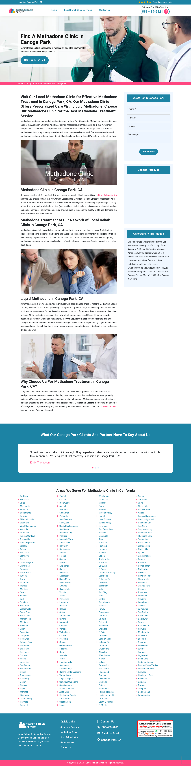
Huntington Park (145, 675)
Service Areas (66, 742)
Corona (62, 635)
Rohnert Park (26, 642)
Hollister (24, 625)
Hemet (102, 516)
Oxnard (62, 619)
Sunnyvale (64, 522)
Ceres (23, 592)
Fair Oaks (24, 552)
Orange (62, 642)
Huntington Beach (67, 695)
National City (104, 642)
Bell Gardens (144, 692)
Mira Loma (103, 688)
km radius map (148, 197)
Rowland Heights (106, 692)
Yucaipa (102, 532)
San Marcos (104, 602)
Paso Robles (65, 582)
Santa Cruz (25, 612)
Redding (24, 496)
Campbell (24, 635)
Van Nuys (142, 526)
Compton (142, 688)
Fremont (24, 705)
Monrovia (142, 595)
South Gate (143, 658)
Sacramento (25, 513)
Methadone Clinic (67, 732)
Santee (102, 599)
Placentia (63, 639)
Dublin (23, 672)
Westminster (65, 675)
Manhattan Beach (146, 668)
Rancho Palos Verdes (148, 665)
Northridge (143, 569)
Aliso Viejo (64, 692)
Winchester (104, 496)
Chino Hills (143, 506)
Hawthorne (143, 678)
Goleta (62, 612)
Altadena (142, 599)
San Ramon (25, 665)
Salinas (62, 552)
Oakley (23, 682)
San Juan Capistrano (68, 682)
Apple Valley (104, 559)
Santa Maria (64, 579)
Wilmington (143, 609)
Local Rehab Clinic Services (78, 10)
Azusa (141, 513)
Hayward (24, 702)
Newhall (142, 572)
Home (54, 10)
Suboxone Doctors (68, 727)
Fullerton (63, 649)
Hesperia (103, 549)
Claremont (142, 499)
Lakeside (103, 615)
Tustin (62, 658)
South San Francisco (68, 526)
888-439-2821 (155, 11)
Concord (63, 499)
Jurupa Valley (105, 522)
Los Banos (64, 566)
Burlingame (64, 549)
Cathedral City (105, 579)
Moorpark (63, 622)
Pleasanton (25, 675)
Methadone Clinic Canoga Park (53, 83)
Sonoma (24, 569)
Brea (61, 652)
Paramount (143, 615)
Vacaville (24, 529)
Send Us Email (110, 733)
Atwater (23, 595)
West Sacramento (28, 526)
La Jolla (102, 619)
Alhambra (103, 652)
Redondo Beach (145, 662)
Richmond (24, 652)
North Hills (143, 549)
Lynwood (142, 672)
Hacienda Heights (107, 695)
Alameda (63, 509)
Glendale (142, 589)
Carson (141, 605)
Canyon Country (145, 529)
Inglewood (143, 655)
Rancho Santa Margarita (70, 672)
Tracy (22, 579)
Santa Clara (25, 615)
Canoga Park (31, 83)
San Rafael (25, 645)
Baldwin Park (144, 509)
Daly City (63, 546)
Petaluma (24, 639)
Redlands (103, 542)
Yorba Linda (64, 632)
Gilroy (22, 629)
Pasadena (142, 592)
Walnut (102, 658)
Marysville (25, 506)
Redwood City (65, 532)
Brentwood (64, 503)
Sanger (62, 559)
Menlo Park (64, 542)
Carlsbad (103, 635)
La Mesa (103, 645)
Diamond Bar (104, 678)
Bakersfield (64, 589)
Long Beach (143, 602)
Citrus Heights (26, 562)
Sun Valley (143, 539)
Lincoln (23, 546)
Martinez (24, 692)
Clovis (62, 569)
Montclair (103, 682)
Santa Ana (64, 665)
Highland (103, 546)
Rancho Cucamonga (147, 516)
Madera (62, 562)
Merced (23, 585)
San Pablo (24, 649)
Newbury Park (144, 576)
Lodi (22, 599)
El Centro (103, 569)
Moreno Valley (105, 513)
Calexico (103, 582)
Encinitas (103, 629)
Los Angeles (144, 695)
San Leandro (26, 668)
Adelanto (103, 562)
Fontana (102, 552)
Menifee (103, 503)
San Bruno (64, 529)
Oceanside (104, 612)
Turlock (23, 576)
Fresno (62, 556)
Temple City (104, 665)
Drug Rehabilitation (68, 737)
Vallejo (23, 658)
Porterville (64, 599)
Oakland (23, 655)
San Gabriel (104, 668)
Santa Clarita (144, 542)
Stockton (24, 602)
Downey (142, 685)
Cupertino (24, 632)
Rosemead (104, 672)
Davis (22, 559)
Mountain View (66, 539)
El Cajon (102, 632)
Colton (102, 556)
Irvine (62, 705)
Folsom (23, 549)
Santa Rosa (25, 572)
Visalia (62, 592)
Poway (102, 609)
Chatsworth (143, 579)
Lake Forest (65, 698)
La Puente (103, 698)
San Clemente (65, 685)
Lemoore (63, 602)
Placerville (25, 539)
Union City (24, 662)
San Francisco (65, 519)
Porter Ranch (144, 566)
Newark (23, 685)
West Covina (104, 655)
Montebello (143, 632)
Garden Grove (65, 645)
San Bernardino (106, 529)
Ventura (62, 629)
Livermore (24, 695)
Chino (140, 503)
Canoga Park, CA (34, 2)
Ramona (102, 605)
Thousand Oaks (145, 536)
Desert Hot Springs (108, 572)
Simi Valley (64, 615)
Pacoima (142, 562)
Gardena (142, 682)
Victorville (103, 536)
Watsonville (25, 609)
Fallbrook (103, 622)
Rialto (101, 539)
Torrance (142, 652)
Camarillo (63, 625)
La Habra (142, 639)
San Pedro (143, 612)
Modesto (24, 582)
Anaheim (63, 655)
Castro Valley (26, 698)
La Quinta (103, 566)
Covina (141, 496)
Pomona (102, 675)
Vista (101, 595)
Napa (22, 688)
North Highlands (27, 542)
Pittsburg (24, 678)
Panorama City (144, 522)
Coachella (103, 576)
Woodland (24, 522)
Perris (101, 506)
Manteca (24, 589)
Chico (22, 503)
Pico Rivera (143, 625)
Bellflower (142, 619)
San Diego (103, 592)
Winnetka (142, 582)
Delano (62, 609)
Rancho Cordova (27, 536)
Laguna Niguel (66, 678)
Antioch (62, 506)
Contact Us (104, 10)
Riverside (103, 526)
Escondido (103, 625)
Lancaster (64, 576)
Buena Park (143, 645)
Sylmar (141, 552)
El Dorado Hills (27, 519)
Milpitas (24, 622)
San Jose (24, 605)
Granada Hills (144, 546)
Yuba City (24, 499)
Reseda (141, 559)
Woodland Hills (145, 532)
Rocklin (23, 516)
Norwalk (142, 629)
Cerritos (142, 622)
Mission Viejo (65, 668)
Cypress (142, 642)
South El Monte (106, 702)
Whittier (141, 649)
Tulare (62, 595)
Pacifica (63, 536)
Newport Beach (66, 688)
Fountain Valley (66, 662)
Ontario (102, 685)
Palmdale (63, 572)
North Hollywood (146, 519)
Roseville (24, 532)
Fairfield (63, 496)
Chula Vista (104, 649)
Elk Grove (24, 556)
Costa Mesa (65, 702)
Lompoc (63, 585)
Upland (102, 662)
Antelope (24, 509)
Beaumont (103, 585)
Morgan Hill (25, 619)
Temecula (103, 499)
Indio (101, 589)
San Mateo (64, 513)
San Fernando (144, 556)
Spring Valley (105, 639)
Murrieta (102, 509)
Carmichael (25, 566)
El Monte (103, 705)
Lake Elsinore (105, 519)
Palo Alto (63, 516)
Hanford (63, 605)
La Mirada (142, 635)
